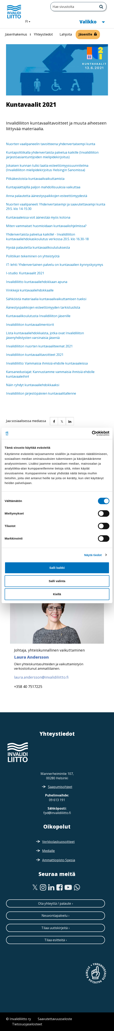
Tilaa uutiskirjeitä (54, 928)
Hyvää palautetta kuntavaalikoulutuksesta (38, 247)
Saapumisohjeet (60, 787)
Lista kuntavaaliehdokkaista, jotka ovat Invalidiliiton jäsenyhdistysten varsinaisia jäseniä (45, 335)
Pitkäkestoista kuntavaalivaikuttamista (35, 178)
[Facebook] (59, 887)
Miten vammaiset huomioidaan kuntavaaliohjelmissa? (46, 226)
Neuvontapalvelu (54, 915)
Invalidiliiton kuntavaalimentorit (30, 324)
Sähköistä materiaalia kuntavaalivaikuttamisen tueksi (46, 299)
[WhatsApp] (77, 887)
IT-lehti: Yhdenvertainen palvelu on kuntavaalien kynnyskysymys (54, 264)
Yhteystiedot (43, 34)
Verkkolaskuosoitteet (58, 841)
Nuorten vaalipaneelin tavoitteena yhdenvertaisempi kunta (50, 144)
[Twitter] (35, 887)
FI (29, 21)
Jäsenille (85, 34)
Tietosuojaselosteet (27, 1024)
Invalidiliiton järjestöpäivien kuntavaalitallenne (41, 393)
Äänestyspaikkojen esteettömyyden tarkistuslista (43, 307)
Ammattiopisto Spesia (58, 860)
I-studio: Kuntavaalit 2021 (25, 273)
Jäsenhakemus (16, 34)
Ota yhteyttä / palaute (54, 903)
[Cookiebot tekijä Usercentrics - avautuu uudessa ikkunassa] (91, 433)
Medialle (48, 851)
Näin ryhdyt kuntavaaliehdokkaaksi (32, 385)
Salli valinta (57, 581)
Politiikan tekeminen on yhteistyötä (33, 256)
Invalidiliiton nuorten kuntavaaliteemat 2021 (39, 346)
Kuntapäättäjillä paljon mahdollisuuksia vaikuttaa (43, 187)
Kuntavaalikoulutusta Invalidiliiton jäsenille (38, 316)
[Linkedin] (51, 887)
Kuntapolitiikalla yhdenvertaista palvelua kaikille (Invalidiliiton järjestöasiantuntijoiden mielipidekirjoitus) (52, 154)
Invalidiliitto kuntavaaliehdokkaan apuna (36, 282)
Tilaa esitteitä (54, 940)
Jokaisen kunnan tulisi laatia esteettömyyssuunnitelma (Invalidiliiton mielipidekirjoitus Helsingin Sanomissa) (47, 167)
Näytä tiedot (93, 555)
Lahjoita (66, 34)
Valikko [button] (92, 21)
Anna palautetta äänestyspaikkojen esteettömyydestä (46, 196)
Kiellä (57, 594)
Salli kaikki (57, 567)
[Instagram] (43, 887)
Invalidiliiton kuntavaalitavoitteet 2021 (34, 354)
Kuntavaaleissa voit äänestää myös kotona (38, 217)
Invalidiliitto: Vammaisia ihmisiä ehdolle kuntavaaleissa (47, 363)
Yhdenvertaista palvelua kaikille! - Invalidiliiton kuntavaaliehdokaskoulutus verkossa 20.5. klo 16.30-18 (47, 236)
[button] (54, 421)
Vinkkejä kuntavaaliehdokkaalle (30, 290)
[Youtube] (68, 887)
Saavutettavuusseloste (55, 1019)
